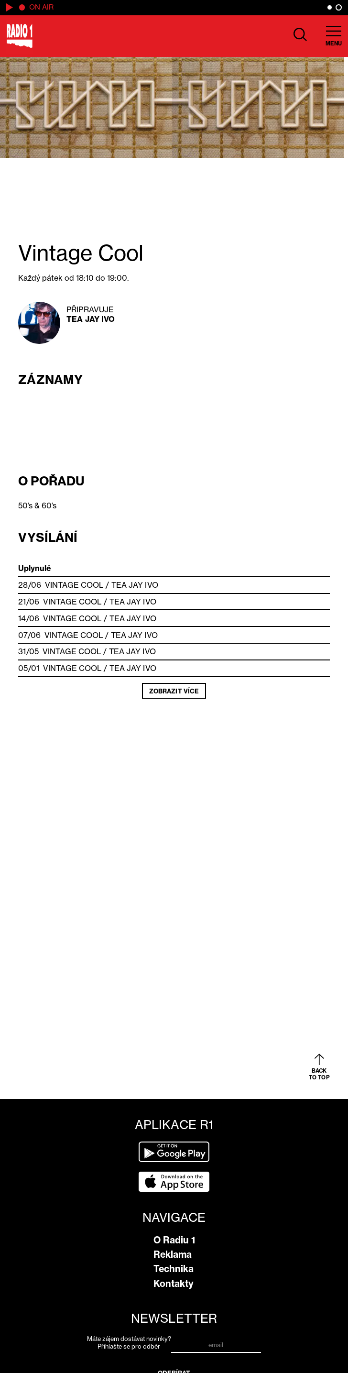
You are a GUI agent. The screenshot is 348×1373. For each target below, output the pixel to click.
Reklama (172, 1254)
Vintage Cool (74, 585)
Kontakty (173, 1283)
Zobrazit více (174, 691)
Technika (173, 1268)
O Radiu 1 (174, 1240)
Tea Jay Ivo (90, 319)
